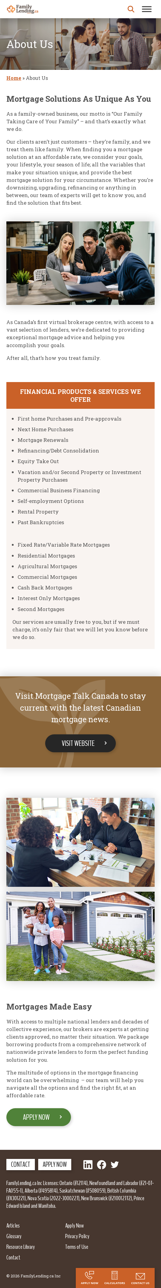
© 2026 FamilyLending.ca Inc (33, 1275)
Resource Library (20, 1246)
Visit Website (78, 743)
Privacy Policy (77, 1236)
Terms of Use (76, 1246)
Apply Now (36, 1117)
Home (13, 78)
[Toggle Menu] (147, 9)
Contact (20, 1164)
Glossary (14, 1236)
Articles (13, 1225)
